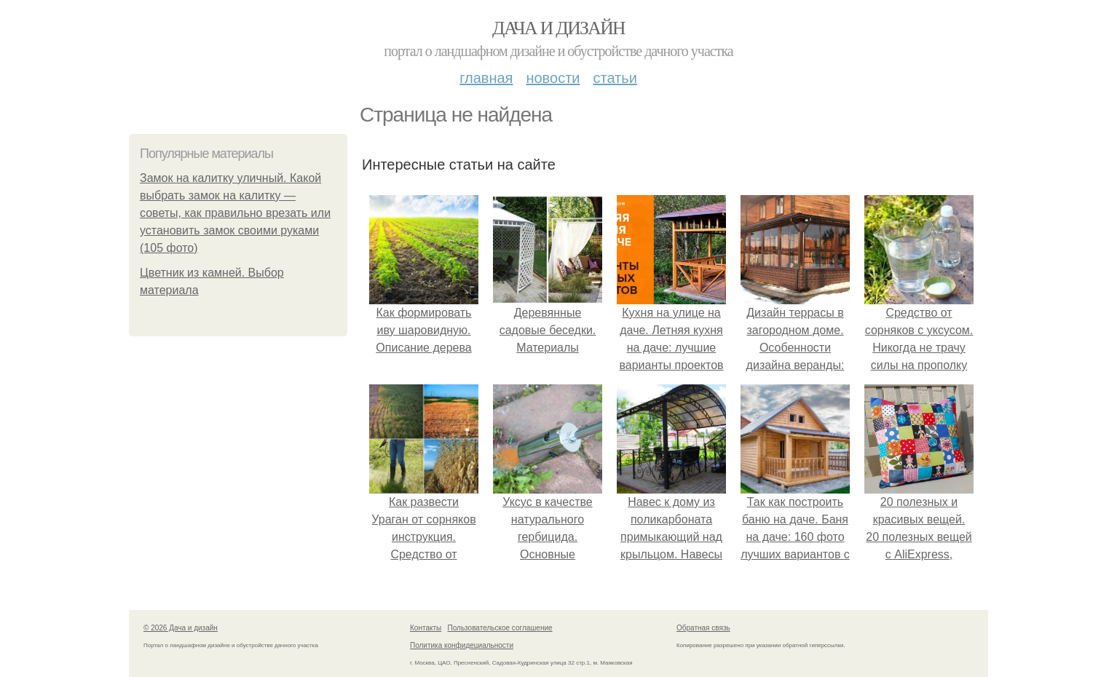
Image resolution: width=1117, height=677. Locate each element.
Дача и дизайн (558, 28)
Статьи (614, 78)
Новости (553, 78)
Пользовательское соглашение (500, 628)
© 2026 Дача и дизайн (180, 628)
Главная (486, 78)
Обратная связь (703, 628)
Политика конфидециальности (461, 645)
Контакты (425, 628)
